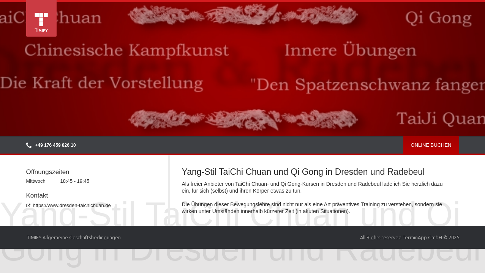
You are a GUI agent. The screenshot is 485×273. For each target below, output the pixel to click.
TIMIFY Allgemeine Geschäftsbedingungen (74, 237)
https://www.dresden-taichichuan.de (68, 205)
